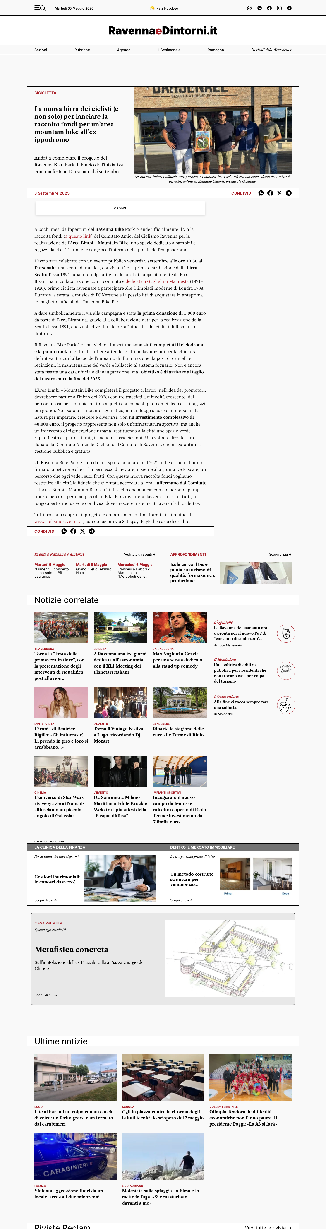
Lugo (38, 1107)
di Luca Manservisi (228, 645)
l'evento (101, 724)
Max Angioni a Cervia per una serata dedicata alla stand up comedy (177, 660)
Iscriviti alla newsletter (271, 50)
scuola (128, 1107)
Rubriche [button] (82, 50)
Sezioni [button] (40, 50)
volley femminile (223, 1107)
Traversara (44, 649)
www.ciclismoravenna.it (58, 521)
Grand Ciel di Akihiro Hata (94, 571)
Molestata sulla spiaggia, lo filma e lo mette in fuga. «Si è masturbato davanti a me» (160, 1197)
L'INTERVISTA (44, 724)
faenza (40, 1186)
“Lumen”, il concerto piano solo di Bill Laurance (51, 572)
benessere (161, 724)
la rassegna (163, 649)
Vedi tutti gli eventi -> (140, 554)
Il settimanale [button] (169, 50)
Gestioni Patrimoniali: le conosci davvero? (57, 880)
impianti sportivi (167, 792)
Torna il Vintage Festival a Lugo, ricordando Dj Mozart (119, 735)
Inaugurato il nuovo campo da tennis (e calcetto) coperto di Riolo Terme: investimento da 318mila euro (179, 810)
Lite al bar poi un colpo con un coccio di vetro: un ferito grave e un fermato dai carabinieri (74, 1118)
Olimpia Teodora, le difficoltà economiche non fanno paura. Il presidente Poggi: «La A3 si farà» (243, 1118)
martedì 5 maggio (49, 564)
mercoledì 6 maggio (135, 564)
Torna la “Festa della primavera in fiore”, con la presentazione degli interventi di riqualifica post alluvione (59, 666)
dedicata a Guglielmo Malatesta (157, 281)
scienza (100, 649)
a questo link (78, 236)
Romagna (216, 50)
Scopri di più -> (280, 554)
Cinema (40, 792)
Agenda (123, 50)
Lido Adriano (132, 1186)
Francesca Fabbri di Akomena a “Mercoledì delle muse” (134, 572)
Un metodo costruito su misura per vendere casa (192, 879)
